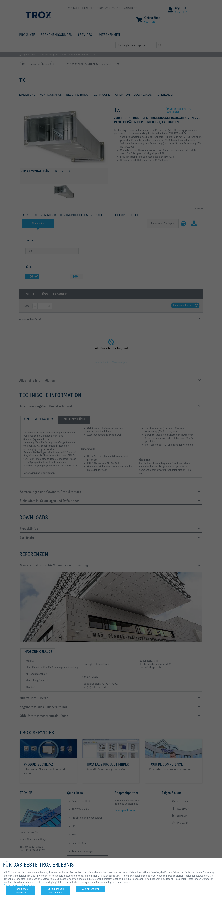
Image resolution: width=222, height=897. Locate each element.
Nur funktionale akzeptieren (56, 890)
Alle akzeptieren (91, 888)
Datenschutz (10, 885)
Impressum (28, 885)
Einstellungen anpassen (20, 890)
